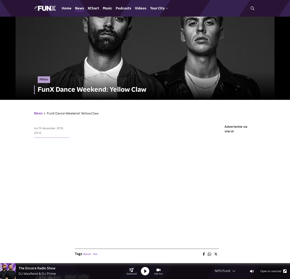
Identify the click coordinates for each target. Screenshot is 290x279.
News (79, 8)
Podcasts (123, 8)
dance (87, 254)
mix (95, 254)
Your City (159, 8)
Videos (140, 8)
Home (66, 8)
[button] (131, 271)
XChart (93, 8)
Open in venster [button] (273, 271)
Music (107, 8)
